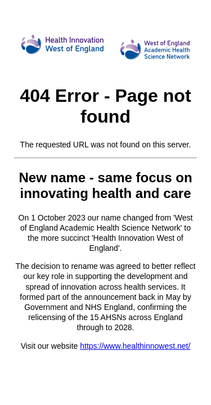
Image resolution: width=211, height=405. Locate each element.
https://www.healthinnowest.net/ (135, 345)
